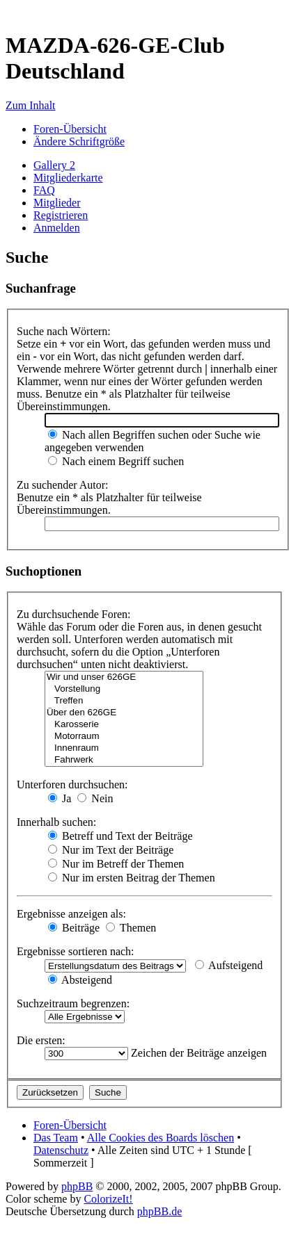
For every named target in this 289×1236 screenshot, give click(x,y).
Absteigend (80, 980)
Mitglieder (57, 203)
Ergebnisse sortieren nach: (75, 951)
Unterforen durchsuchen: (72, 784)
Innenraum (124, 748)
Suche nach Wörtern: (64, 331)
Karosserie (124, 725)
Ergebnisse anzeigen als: (71, 914)
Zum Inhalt (31, 105)
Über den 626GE (124, 713)
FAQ (44, 190)
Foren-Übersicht (70, 129)
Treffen (124, 701)
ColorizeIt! (108, 1199)
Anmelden (56, 228)
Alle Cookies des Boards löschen (161, 1138)
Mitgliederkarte (68, 178)
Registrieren (60, 215)
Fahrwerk (124, 760)
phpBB (77, 1186)
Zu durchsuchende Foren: (74, 614)
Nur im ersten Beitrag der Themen (131, 878)
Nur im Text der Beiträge (110, 850)
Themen (131, 928)
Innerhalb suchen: (56, 822)
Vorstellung (124, 689)
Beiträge (74, 928)
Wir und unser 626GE (124, 677)
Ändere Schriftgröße (79, 141)
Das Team (55, 1138)
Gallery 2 (54, 165)
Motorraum (124, 736)
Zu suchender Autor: (63, 485)
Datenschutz (60, 1150)
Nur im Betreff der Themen (116, 864)
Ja (59, 798)
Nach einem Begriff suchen (116, 461)
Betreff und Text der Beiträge (120, 836)
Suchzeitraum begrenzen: (73, 1003)
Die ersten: (41, 1040)
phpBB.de (159, 1211)
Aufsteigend (229, 965)
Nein (95, 798)
